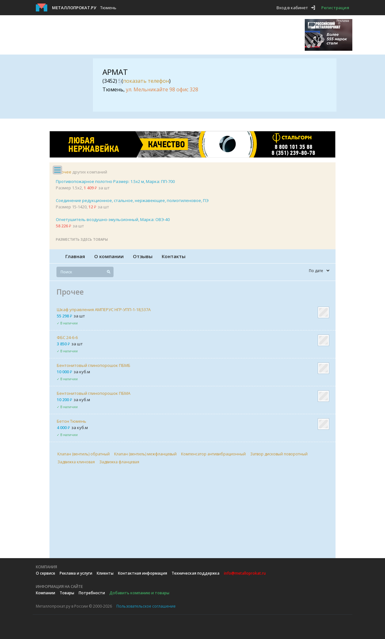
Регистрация (335, 7)
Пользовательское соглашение (146, 606)
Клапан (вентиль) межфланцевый (145, 454)
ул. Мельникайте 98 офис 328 (162, 89)
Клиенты (105, 573)
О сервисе (45, 573)
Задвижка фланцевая (119, 462)
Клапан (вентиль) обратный (83, 454)
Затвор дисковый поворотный (279, 454)
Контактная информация (142, 573)
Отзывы (143, 256)
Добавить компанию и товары (139, 593)
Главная (75, 256)
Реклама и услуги (76, 573)
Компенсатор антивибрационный (213, 454)
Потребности (92, 593)
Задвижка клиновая (76, 462)
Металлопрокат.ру (74, 7)
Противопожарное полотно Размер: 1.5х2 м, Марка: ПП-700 (115, 181)
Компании (45, 593)
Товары (67, 593)
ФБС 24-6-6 (67, 337)
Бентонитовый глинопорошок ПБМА (93, 393)
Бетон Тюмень (71, 421)
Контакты (174, 256)
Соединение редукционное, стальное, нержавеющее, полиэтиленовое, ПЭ (132, 200)
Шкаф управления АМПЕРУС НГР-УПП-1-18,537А (104, 309)
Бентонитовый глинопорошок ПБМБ (93, 365)
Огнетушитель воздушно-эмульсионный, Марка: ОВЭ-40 (113, 219)
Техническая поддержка (195, 573)
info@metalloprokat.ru (245, 573)
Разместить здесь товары (82, 239)
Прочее (63, 172)
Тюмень (108, 7)
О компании (109, 256)
